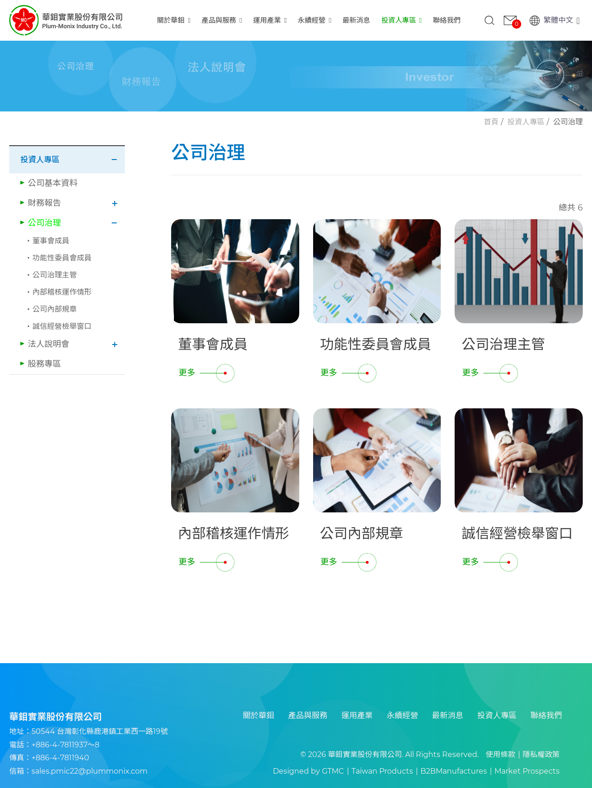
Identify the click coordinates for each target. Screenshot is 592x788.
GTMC (333, 771)
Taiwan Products (382, 771)
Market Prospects (527, 771)
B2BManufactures (453, 771)
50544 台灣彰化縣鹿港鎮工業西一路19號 (99, 731)
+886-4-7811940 (60, 757)
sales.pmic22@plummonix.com (89, 771)
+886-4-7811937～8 (65, 744)
